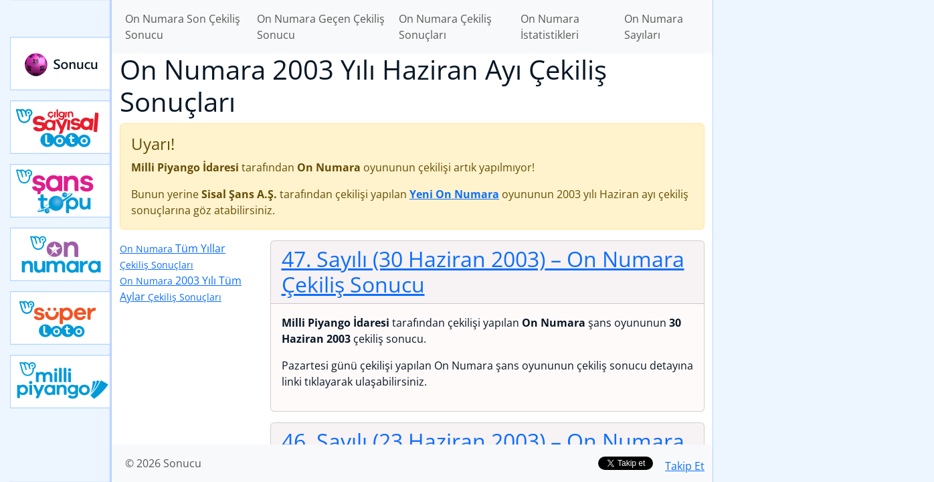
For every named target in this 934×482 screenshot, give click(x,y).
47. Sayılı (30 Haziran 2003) (483, 271)
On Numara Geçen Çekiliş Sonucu (321, 26)
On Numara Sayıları (653, 26)
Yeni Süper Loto (61, 318)
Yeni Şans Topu (61, 191)
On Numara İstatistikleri (550, 26)
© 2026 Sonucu (163, 463)
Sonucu (61, 63)
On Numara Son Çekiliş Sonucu (182, 26)
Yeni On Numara (61, 254)
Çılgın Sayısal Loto (61, 127)
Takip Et (685, 466)
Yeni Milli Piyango (61, 381)
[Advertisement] (823, 211)
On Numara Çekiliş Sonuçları (445, 26)
